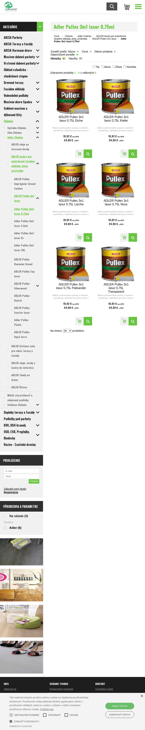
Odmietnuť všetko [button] (119, 714)
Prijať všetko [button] (119, 706)
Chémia (68, 36)
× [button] (141, 696)
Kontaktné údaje (104, 689)
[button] (27, 715)
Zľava (118, 66)
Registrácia (11, 492)
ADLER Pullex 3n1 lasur (104, 39)
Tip (97, 66)
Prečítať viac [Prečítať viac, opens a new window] (47, 709)
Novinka (131, 66)
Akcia (107, 66)
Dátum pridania (103, 51)
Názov (72, 51)
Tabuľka (73, 58)
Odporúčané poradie (63, 54)
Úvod (56, 36)
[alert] (72, 711)
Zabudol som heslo (15, 488)
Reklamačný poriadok (61, 689)
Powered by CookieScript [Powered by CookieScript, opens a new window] (20, 726)
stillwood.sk (10, 689)
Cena (85, 51)
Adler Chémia (84, 36)
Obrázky (56, 58)
